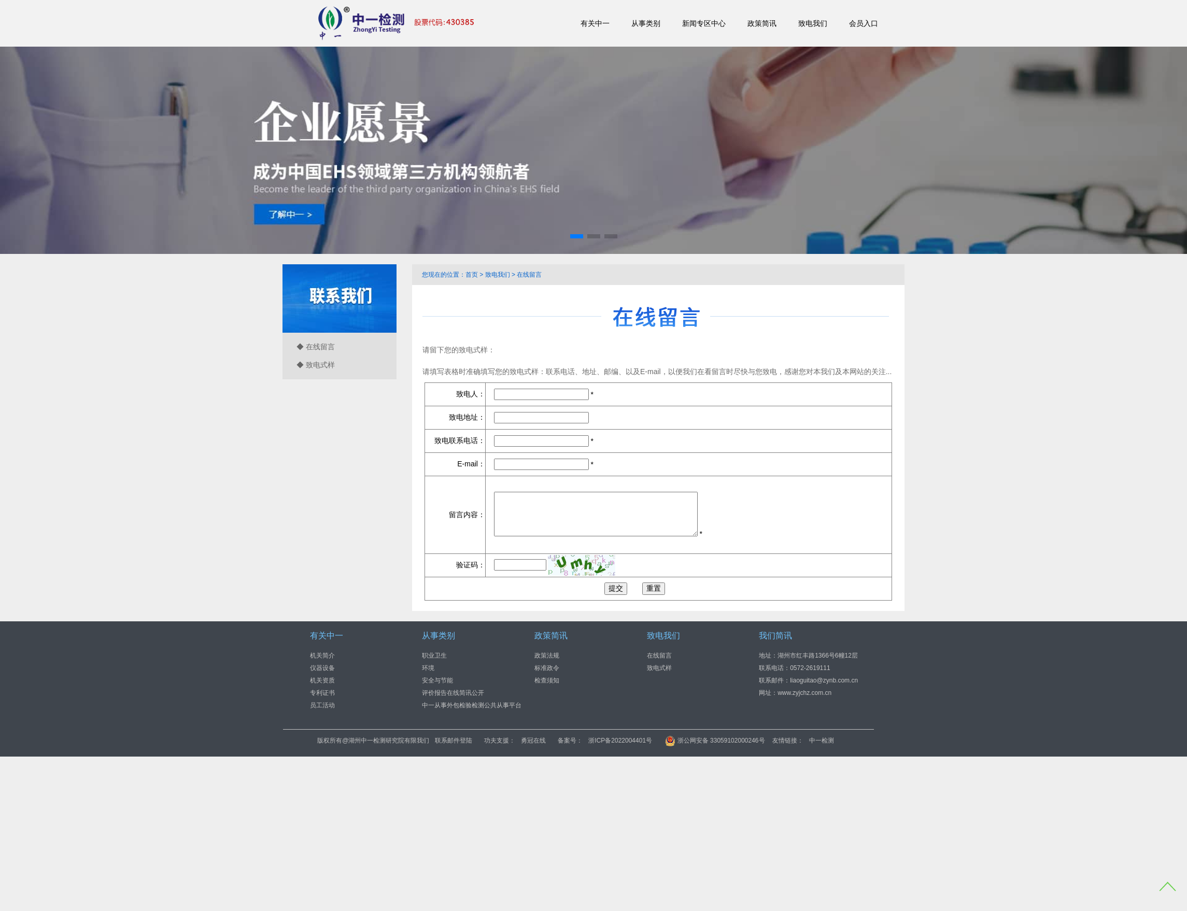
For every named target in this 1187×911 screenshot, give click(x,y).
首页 (471, 274)
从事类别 (645, 23)
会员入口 (863, 23)
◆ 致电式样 (315, 365)
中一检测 (885, 740)
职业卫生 (434, 655)
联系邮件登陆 (518, 740)
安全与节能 (437, 680)
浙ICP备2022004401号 (685, 740)
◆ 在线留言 (315, 347)
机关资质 (322, 680)
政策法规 (546, 655)
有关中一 (595, 23)
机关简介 (322, 655)
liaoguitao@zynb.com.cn (824, 680)
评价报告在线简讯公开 (453, 692)
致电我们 (812, 23)
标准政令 (546, 668)
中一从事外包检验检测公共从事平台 (471, 705)
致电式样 (659, 668)
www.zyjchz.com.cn (804, 692)
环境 (428, 668)
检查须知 (546, 680)
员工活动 (322, 705)
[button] (576, 236)
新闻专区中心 (704, 23)
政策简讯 (761, 23)
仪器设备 (322, 668)
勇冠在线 (598, 740)
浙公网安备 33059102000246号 (779, 740)
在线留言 (529, 274)
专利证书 (322, 692)
